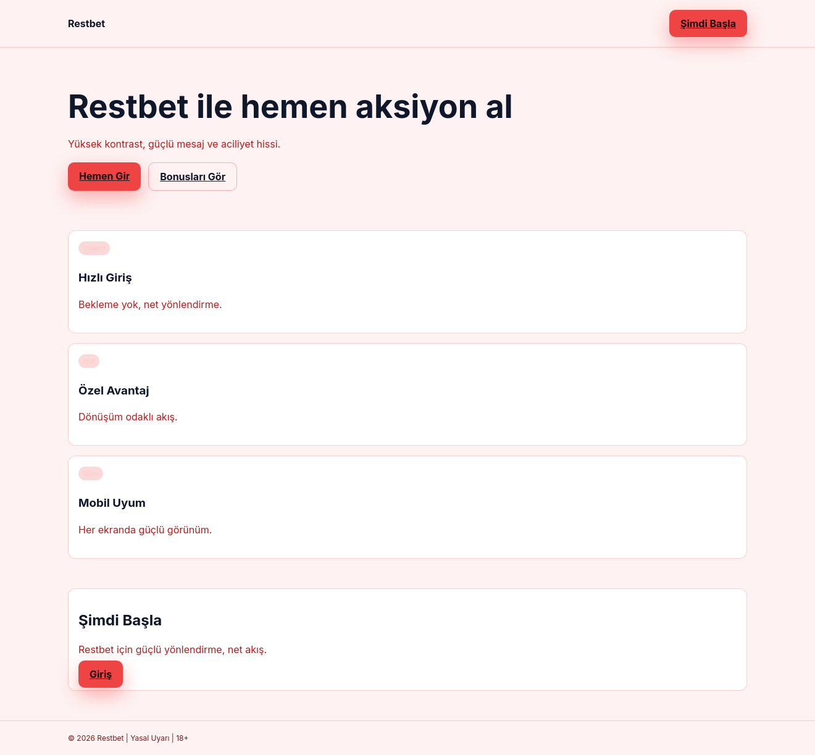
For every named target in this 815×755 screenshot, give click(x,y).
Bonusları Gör (192, 176)
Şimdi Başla (708, 23)
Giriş (101, 674)
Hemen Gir (104, 176)
